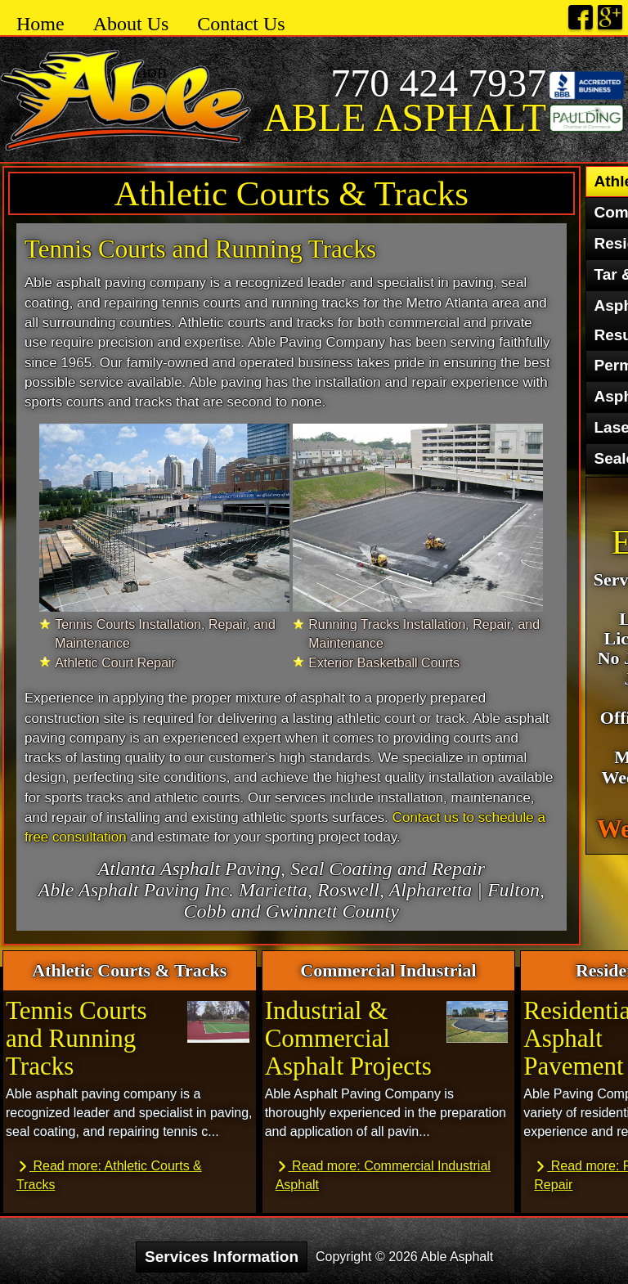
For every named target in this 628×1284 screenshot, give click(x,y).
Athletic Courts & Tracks (291, 193)
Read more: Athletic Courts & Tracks (109, 1174)
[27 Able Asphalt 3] (164, 517)
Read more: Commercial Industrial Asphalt (383, 1174)
